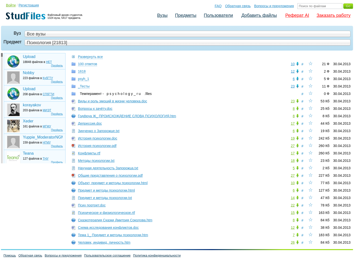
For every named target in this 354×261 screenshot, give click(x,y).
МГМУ (47, 126)
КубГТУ (48, 78)
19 (293, 138)
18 (293, 161)
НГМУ (47, 142)
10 (293, 64)
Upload (29, 57)
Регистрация (29, 5)
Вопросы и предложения (274, 6)
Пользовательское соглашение (107, 255)
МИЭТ (47, 110)
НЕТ (49, 62)
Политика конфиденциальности (157, 255)
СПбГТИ (48, 94)
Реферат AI (297, 15)
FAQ (218, 6)
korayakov (32, 105)
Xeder (28, 121)
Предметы (185, 15)
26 (293, 242)
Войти (11, 5)
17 (293, 123)
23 (293, 86)
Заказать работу (334, 15)
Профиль (57, 65)
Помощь (9, 255)
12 (293, 71)
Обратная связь (238, 6)
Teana (28, 153)
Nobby (28, 73)
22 (293, 205)
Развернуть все (90, 57)
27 (293, 146)
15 (293, 213)
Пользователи (218, 15)
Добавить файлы (259, 15)
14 (293, 198)
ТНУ (46, 158)
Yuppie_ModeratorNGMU (43, 137)
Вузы (162, 15)
